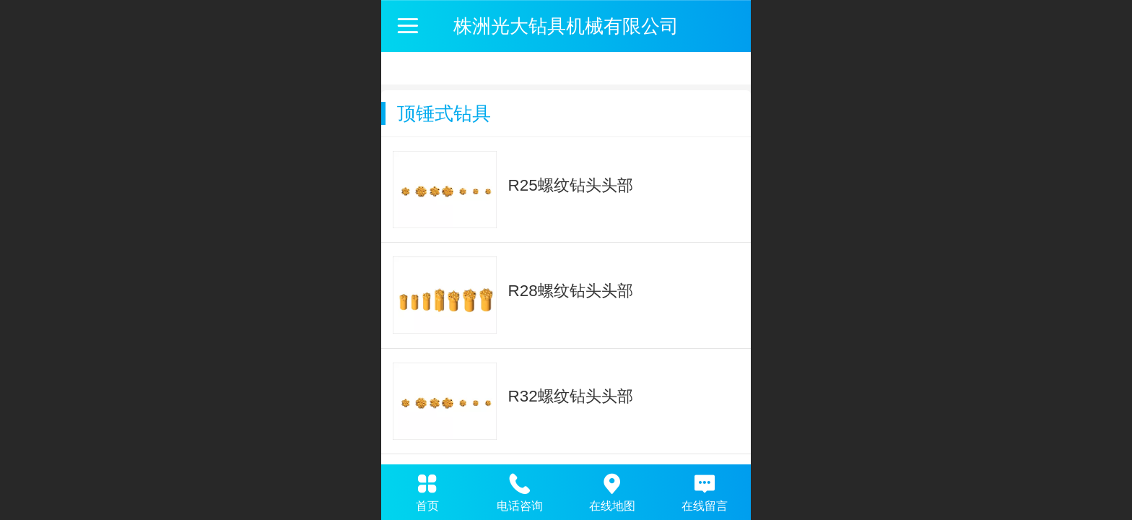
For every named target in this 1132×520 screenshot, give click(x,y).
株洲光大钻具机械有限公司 (566, 26)
